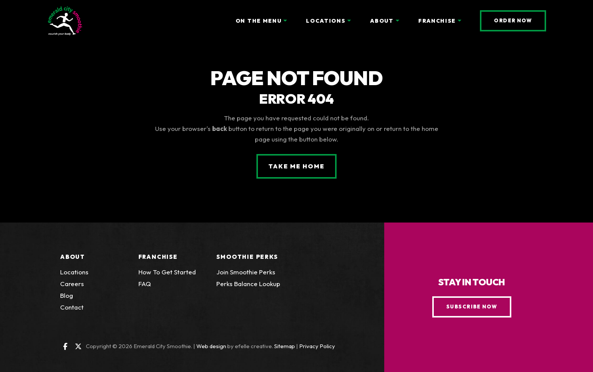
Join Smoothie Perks (245, 272)
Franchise (158, 256)
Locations (74, 272)
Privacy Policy (317, 346)
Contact (72, 307)
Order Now (520, 20)
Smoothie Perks (247, 256)
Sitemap (284, 346)
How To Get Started (167, 272)
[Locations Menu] (349, 21)
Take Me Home (296, 166)
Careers (72, 284)
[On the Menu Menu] (285, 21)
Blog (66, 295)
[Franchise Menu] (459, 21)
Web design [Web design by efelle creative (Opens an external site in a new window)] (211, 346)
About (72, 256)
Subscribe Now (471, 307)
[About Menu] (397, 21)
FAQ (144, 284)
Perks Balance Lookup (248, 284)
